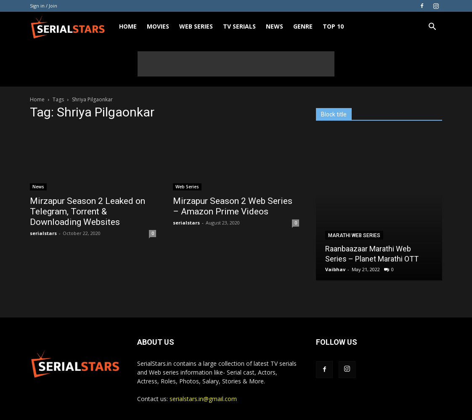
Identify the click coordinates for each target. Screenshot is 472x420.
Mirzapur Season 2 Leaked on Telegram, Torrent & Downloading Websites (87, 211)
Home (128, 26)
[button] (432, 28)
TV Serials (239, 26)
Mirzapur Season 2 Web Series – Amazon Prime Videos (232, 206)
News (274, 26)
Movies (158, 26)
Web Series (196, 26)
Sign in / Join (43, 6)
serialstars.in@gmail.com (203, 399)
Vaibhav (335, 269)
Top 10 (333, 26)
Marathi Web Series (354, 235)
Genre (303, 26)
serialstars (43, 233)
